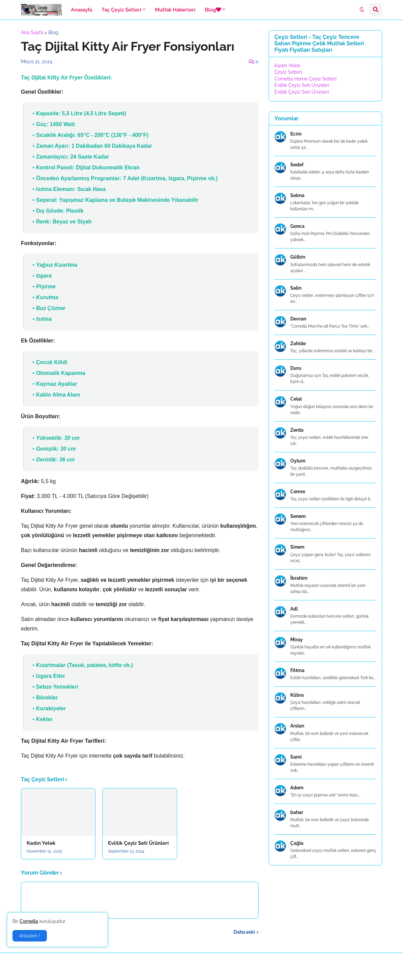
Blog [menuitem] (213, 10)
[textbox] (140, 417)
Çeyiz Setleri (288, 72)
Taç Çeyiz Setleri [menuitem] (121, 10)
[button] (361, 9)
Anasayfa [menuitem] (81, 10)
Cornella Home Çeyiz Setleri (305, 78)
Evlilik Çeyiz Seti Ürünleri (138, 843)
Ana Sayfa (32, 32)
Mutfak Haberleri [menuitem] (175, 10)
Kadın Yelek (41, 843)
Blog (53, 32)
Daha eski (244, 932)
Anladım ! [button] (29, 935)
